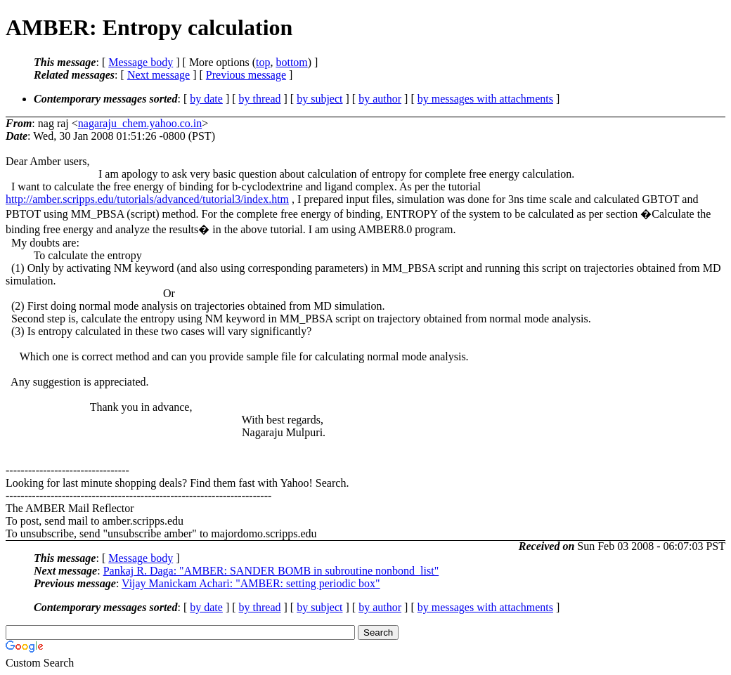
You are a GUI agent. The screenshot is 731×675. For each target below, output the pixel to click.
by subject (319, 99)
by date (206, 99)
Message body (140, 62)
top (263, 62)
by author (379, 99)
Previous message (246, 75)
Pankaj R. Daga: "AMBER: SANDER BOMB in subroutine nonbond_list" (271, 571)
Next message (158, 75)
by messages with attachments (485, 99)
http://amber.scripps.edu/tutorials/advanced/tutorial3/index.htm (147, 199)
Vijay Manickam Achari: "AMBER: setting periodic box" (251, 583)
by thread (260, 99)
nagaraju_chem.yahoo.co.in (140, 123)
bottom (291, 62)
